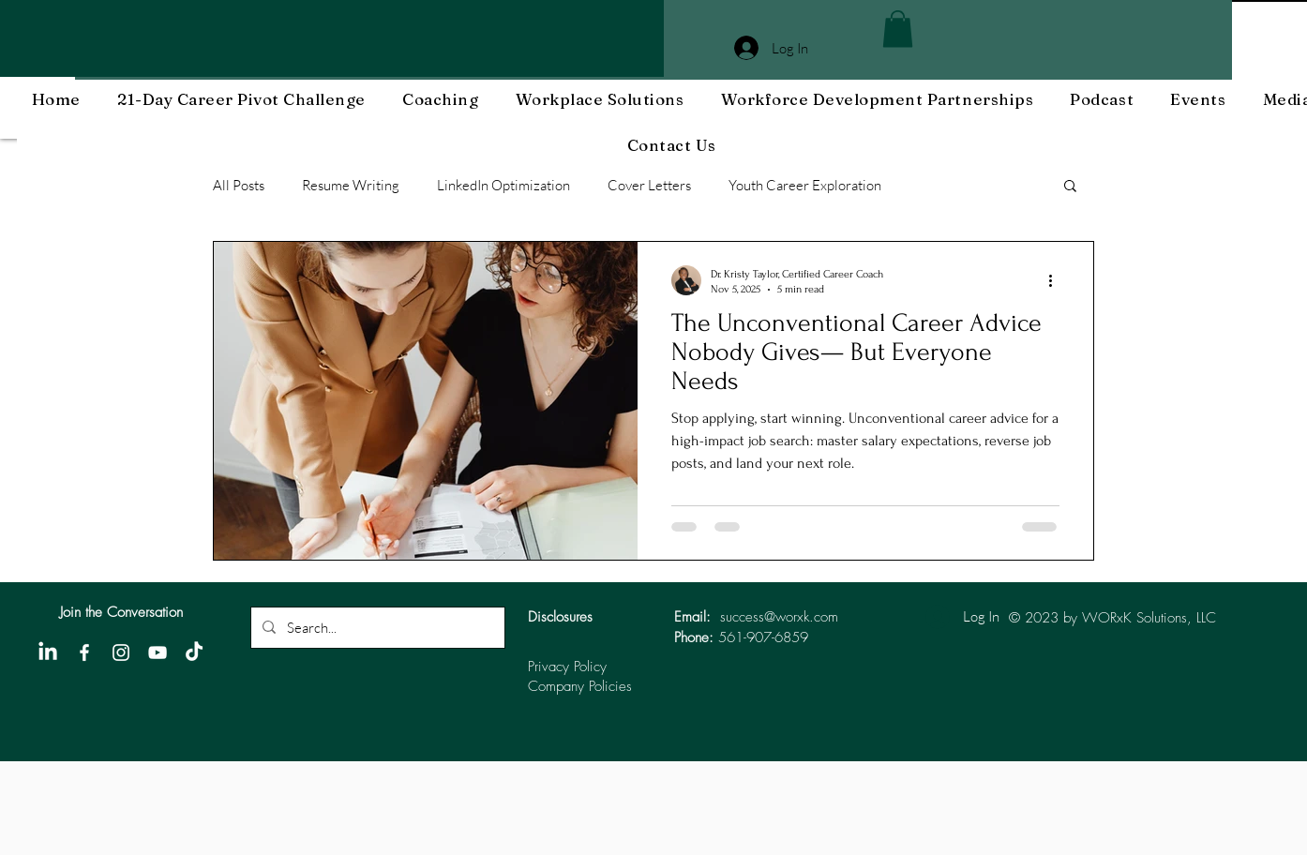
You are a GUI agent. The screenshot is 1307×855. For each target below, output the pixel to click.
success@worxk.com (779, 617)
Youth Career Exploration (805, 185)
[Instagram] (121, 652)
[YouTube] (157, 652)
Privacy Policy (567, 666)
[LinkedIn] (48, 652)
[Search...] (376, 628)
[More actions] (1056, 280)
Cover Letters (649, 185)
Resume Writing (350, 185)
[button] (897, 28)
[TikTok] (194, 652)
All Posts (238, 185)
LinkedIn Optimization (503, 185)
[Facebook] (84, 652)
